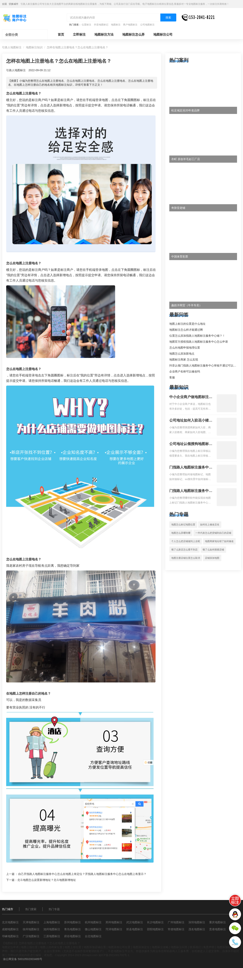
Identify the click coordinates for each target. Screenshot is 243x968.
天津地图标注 (31, 922)
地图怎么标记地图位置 (183, 524)
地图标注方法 (104, 34)
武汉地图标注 (134, 922)
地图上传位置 (73, 947)
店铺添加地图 (212, 558)
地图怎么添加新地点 (181, 353)
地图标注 (116, 24)
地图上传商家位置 (51, 947)
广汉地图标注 (31, 936)
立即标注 (79, 34)
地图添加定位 (141, 947)
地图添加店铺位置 (95, 947)
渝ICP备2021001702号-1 (113, 955)
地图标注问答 (179, 947)
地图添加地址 (225, 947)
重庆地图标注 (217, 922)
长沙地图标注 (155, 922)
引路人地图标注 (12, 47)
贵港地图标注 (217, 929)
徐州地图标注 (31, 929)
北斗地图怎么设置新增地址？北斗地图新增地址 (46, 880)
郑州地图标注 (114, 922)
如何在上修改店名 (209, 524)
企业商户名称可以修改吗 (184, 371)
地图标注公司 (162, 34)
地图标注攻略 (160, 947)
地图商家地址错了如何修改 (219, 541)
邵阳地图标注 (155, 929)
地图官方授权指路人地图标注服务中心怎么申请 (198, 341)
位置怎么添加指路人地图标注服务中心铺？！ (197, 335)
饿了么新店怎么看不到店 (184, 549)
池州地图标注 (51, 929)
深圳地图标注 (196, 922)
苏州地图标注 (72, 922)
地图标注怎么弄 (133, 34)
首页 (61, 34)
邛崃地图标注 (10, 936)
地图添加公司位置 (119, 947)
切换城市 (13, 4)
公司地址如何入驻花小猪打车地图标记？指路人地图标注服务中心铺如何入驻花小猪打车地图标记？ (190, 420)
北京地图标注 (10, 922)
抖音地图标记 (101, 24)
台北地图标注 (93, 936)
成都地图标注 (10, 929)
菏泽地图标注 (114, 929)
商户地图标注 (130, 24)
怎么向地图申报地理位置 (184, 347)
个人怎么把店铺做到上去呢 (185, 541)
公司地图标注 (147, 24)
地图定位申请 (10, 947)
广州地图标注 (176, 922)
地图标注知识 (34, 47)
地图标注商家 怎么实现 (183, 359)
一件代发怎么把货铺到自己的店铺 (213, 533)
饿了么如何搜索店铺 (213, 549)
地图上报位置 (29, 947)
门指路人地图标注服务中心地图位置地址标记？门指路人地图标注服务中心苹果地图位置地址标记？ (190, 491)
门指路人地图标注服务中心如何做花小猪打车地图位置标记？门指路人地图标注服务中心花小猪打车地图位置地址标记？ (190, 467)
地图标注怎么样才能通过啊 (186, 329)
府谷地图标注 (72, 936)
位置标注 (86, 24)
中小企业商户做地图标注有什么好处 (190, 397)
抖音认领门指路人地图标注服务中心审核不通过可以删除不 (205, 365)
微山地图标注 (93, 929)
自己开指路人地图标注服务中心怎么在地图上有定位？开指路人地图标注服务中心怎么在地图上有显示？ (82, 874)
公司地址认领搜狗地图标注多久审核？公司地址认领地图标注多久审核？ (190, 444)
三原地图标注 (51, 936)
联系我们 (195, 947)
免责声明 (208, 947)
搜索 (168, 17)
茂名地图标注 (196, 929)
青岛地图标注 (72, 929)
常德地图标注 (176, 929)
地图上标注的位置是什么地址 (187, 323)
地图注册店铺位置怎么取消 (185, 558)
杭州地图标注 (93, 922)
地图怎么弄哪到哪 (180, 533)
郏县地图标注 (134, 929)
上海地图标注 (51, 922)
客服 (172, 377)
